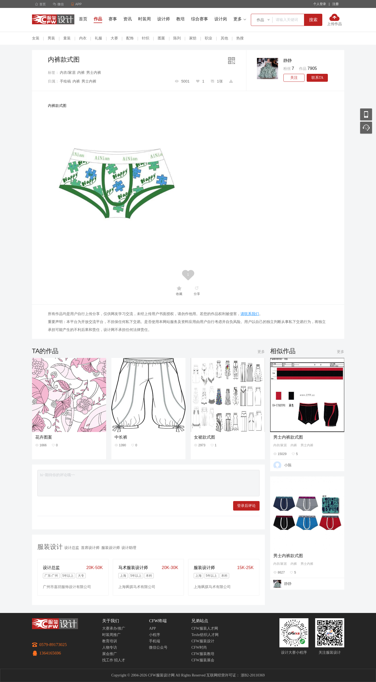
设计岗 (220, 19)
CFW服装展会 (202, 660)
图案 (161, 38)
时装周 (144, 19)
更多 (261, 351)
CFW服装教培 (202, 654)
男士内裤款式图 (288, 437)
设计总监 (71, 547)
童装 (67, 38)
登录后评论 (246, 506)
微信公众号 (158, 647)
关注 (294, 78)
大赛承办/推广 (113, 628)
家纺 (193, 38)
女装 (35, 38)
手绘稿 (65, 81)
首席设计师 (90, 547)
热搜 (240, 38)
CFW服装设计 (202, 641)
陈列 (177, 38)
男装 (51, 38)
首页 (40, 4)
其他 (224, 38)
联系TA (317, 78)
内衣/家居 (68, 72)
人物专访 (109, 647)
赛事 (112, 19)
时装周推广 (111, 635)
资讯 (127, 19)
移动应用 (366, 114)
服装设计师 (110, 547)
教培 (180, 19)
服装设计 (50, 546)
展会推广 (109, 654)
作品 (98, 19)
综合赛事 (199, 19)
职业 (208, 38)
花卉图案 (43, 437)
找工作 (107, 660)
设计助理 (128, 547)
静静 (287, 60)
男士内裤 (93, 72)
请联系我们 (250, 314)
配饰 (130, 38)
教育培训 (109, 641)
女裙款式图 (204, 437)
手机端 (154, 641)
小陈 (288, 465)
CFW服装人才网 (204, 628)
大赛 (114, 38)
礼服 (98, 38)
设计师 (163, 19)
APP (152, 628)
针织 (145, 38)
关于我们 (110, 621)
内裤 (81, 72)
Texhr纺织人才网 (204, 635)
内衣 (83, 38)
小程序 (154, 635)
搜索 (313, 19)
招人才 (119, 660)
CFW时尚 (199, 647)
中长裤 (121, 437)
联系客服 (366, 128)
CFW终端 (158, 621)
